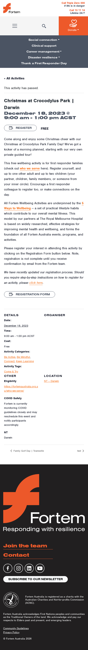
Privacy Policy (11, 632)
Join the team (25, 545)
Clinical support (44, 45)
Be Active (9, 357)
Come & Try (11, 371)
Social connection (42, 40)
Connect (9, 361)
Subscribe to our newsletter (35, 579)
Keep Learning (25, 361)
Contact (16, 555)
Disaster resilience (43, 57)
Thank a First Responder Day (44, 63)
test (79, 450)
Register (20, 128)
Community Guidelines (16, 628)
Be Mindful (23, 357)
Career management (42, 51)
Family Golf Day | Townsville (28, 450)
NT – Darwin (51, 381)
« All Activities (14, 78)
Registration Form (29, 294)
